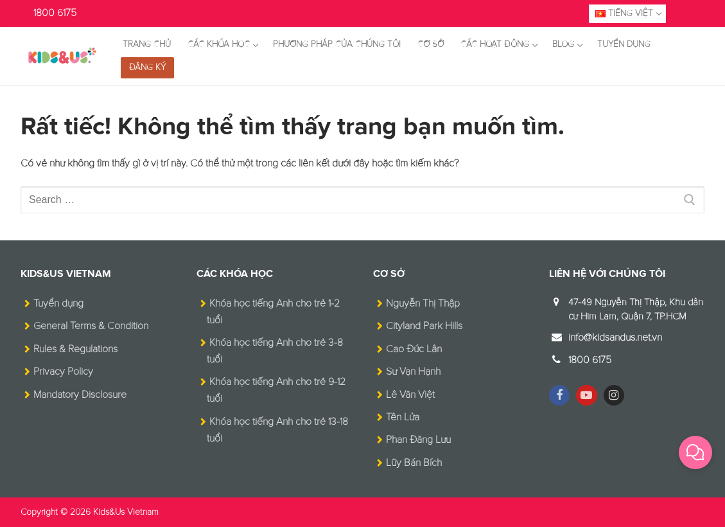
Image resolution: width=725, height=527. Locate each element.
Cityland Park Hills (424, 326)
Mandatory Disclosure (80, 394)
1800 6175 (54, 13)
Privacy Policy (63, 371)
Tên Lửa (402, 417)
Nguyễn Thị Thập (423, 303)
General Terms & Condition (90, 326)
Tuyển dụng (58, 303)
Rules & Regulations (75, 349)
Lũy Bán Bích (414, 463)
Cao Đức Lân (414, 349)
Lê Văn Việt (410, 394)
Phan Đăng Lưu (418, 439)
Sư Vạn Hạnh (413, 371)
